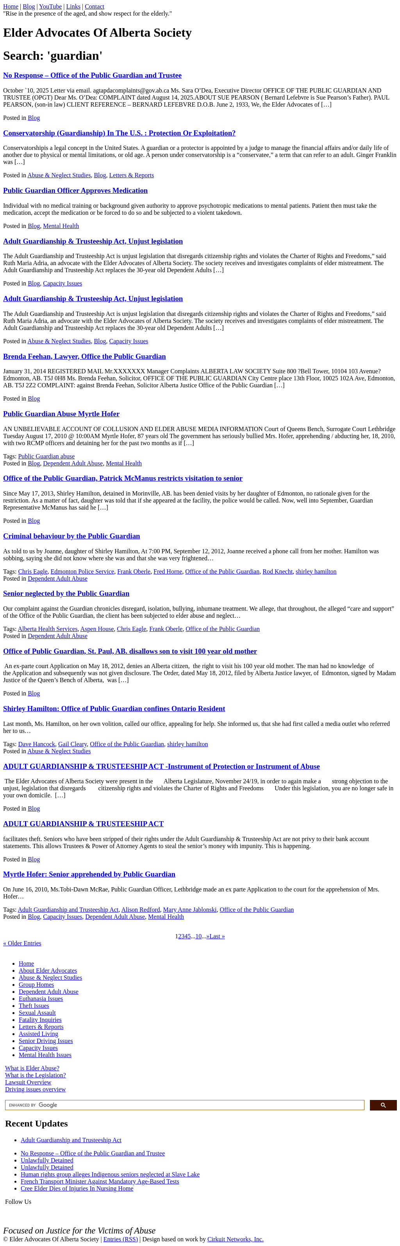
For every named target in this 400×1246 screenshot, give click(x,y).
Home (10, 6)
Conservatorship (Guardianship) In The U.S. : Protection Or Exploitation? (119, 133)
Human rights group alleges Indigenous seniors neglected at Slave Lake (110, 1174)
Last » (217, 936)
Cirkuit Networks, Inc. (235, 1239)
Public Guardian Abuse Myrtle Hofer (61, 414)
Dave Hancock (36, 744)
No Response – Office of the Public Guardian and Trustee (92, 75)
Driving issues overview (35, 1089)
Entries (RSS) (121, 1239)
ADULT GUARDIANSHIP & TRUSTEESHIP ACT (83, 824)
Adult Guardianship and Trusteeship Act (68, 909)
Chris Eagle (32, 571)
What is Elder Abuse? (32, 1068)
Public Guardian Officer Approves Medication (75, 190)
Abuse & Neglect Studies (59, 175)
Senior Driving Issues (46, 1040)
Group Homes (36, 984)
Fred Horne (168, 571)
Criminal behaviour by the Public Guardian (71, 536)
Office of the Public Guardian (222, 571)
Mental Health (61, 226)
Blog (29, 6)
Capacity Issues (62, 283)
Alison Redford (140, 909)
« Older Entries (22, 943)
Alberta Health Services (48, 629)
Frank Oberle (133, 571)
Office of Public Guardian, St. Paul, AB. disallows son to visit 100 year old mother (130, 651)
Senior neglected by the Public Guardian (66, 593)
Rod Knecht (277, 571)
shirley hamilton (316, 571)
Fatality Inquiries (40, 1019)
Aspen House (97, 629)
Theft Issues (34, 1005)
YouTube (50, 6)
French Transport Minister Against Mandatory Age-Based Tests (100, 1181)
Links (73, 6)
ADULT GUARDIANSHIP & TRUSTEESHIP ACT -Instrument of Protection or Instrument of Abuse (161, 766)
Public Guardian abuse (46, 456)
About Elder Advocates (48, 970)
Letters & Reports (131, 175)
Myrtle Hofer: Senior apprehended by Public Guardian (89, 874)
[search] (184, 1105)
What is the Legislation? (35, 1075)
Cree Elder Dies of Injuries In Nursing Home (77, 1188)
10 (198, 936)
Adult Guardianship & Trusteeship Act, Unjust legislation (93, 241)
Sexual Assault (37, 1012)
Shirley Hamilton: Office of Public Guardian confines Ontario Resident (114, 708)
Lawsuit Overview (28, 1082)
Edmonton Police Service (82, 571)
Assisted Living (38, 1033)
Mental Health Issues (45, 1055)
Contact (94, 6)
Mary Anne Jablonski (190, 909)
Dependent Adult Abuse (73, 463)
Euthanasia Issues (41, 998)
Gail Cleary (72, 744)
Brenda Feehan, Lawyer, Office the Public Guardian (84, 356)
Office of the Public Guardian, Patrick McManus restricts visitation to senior (123, 478)
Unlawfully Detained (47, 1160)
